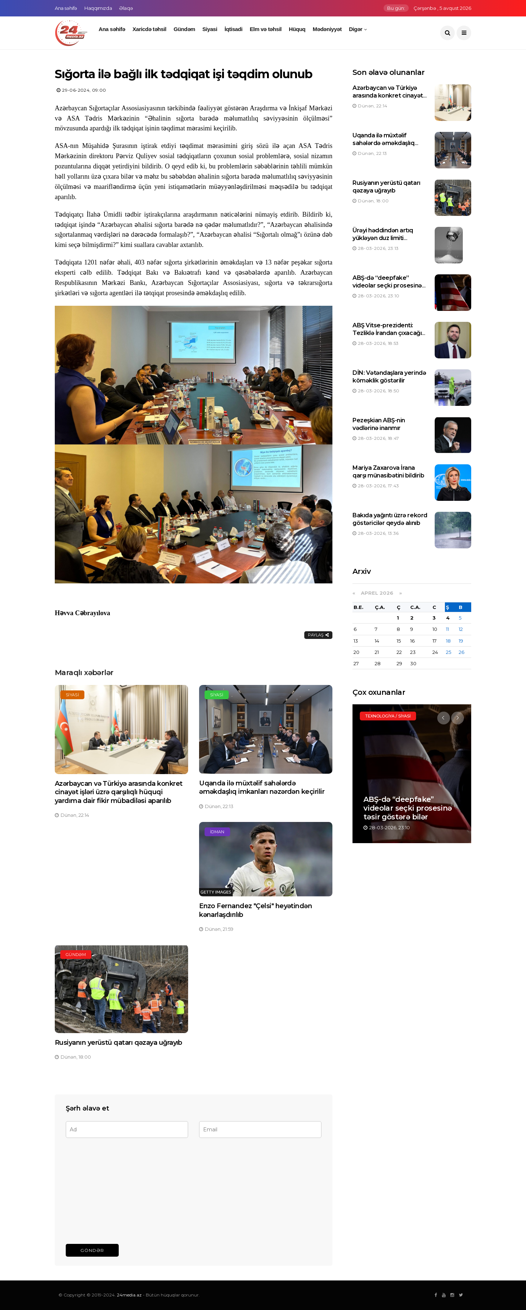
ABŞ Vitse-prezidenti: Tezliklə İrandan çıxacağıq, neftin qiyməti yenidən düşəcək (389, 336)
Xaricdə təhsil (150, 29)
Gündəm (184, 29)
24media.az (129, 1295)
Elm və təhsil (266, 29)
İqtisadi (234, 29)
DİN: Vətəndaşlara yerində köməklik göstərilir (389, 376)
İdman (217, 831)
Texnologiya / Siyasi (388, 716)
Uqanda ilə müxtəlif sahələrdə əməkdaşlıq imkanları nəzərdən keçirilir (261, 787)
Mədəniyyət (327, 29)
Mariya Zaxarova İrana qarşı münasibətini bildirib (388, 471)
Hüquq (297, 29)
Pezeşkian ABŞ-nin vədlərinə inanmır (378, 424)
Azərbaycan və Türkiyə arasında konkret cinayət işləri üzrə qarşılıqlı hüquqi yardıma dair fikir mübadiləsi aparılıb (118, 792)
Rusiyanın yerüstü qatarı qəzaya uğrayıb (118, 1043)
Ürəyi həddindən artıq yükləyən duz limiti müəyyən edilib (382, 238)
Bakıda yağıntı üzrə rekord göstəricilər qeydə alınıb (389, 519)
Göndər (92, 1250)
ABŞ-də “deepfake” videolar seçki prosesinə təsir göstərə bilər (387, 285)
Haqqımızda (98, 8)
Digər (355, 29)
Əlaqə (126, 8)
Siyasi (209, 29)
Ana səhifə (66, 8)
